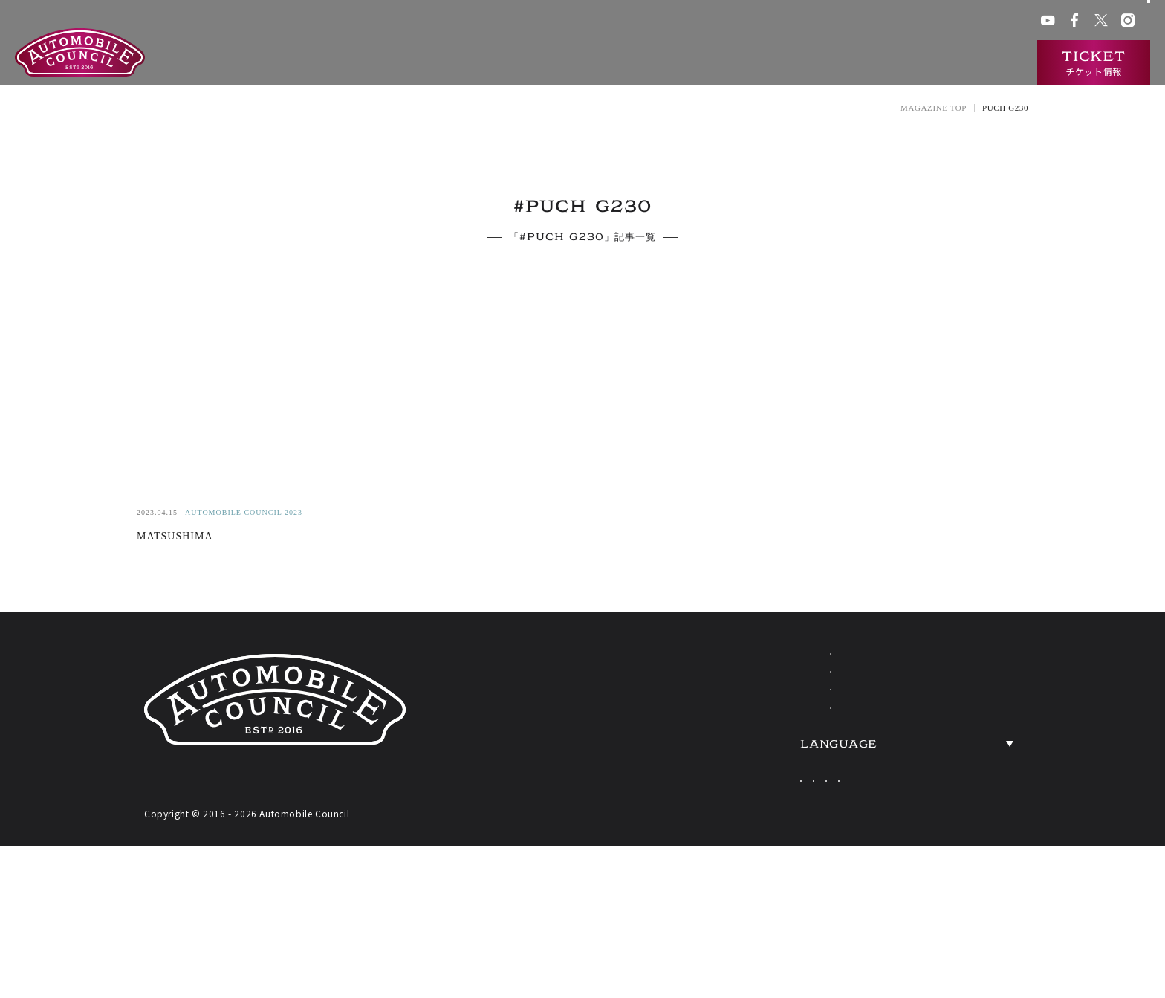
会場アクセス (768, 22)
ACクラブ (828, 22)
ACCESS (951, 765)
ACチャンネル (889, 22)
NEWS (942, 675)
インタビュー (982, 63)
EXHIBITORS (750, 720)
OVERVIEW (966, 720)
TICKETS (731, 809)
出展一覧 (719, 63)
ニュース (905, 63)
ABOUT (724, 675)
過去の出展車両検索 (813, 63)
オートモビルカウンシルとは (538, 63)
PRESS (944, 809)
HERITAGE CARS (771, 765)
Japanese (792, 860)
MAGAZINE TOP (933, 107)
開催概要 (653, 63)
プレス (945, 22)
